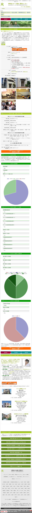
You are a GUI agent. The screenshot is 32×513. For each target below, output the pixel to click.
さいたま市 (21, 490)
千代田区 (18, 486)
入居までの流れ (19, 476)
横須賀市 (8, 490)
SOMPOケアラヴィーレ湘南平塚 (21, 413)
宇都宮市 (4, 492)
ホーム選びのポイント (12, 476)
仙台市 (18, 492)
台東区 (11, 486)
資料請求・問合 (4, 511)
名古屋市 (21, 492)
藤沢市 (29, 488)
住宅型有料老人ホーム (27, 369)
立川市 (19, 488)
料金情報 (16, 19)
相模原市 (4, 490)
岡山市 (19, 494)
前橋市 (8, 492)
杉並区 (29, 484)
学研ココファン (14, 53)
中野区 (25, 486)
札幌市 (14, 492)
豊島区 (21, 486)
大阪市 (3, 494)
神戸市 (16, 494)
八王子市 (12, 488)
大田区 (7, 484)
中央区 (14, 486)
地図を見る (25, 71)
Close (30, 510)
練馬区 (28, 486)
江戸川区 (3, 484)
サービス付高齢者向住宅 (16, 501)
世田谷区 (7, 486)
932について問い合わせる (9, 383)
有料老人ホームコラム (18, 474)
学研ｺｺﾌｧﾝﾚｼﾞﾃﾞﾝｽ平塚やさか (21, 401)
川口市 (25, 490)
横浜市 (22, 488)
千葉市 (11, 490)
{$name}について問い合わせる (19, 49)
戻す (28, 6)
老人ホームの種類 (25, 474)
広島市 (25, 494)
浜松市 (28, 492)
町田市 (16, 488)
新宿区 (26, 484)
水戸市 (11, 492)
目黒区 (9, 488)
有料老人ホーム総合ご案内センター (17, 4)
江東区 (16, 484)
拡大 (29, 6)
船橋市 (15, 490)
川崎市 (26, 488)
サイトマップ (18, 478)
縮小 (26, 6)
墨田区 (4, 486)
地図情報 (26, 19)
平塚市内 (10, 372)
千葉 (17, 490)
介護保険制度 (6, 476)
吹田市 (9, 494)
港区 (6, 488)
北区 (13, 484)
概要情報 (5, 19)
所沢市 (28, 490)
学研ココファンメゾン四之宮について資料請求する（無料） (16, 151)
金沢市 (22, 494)
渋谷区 (22, 484)
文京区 (3, 488)
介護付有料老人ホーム (18, 369)
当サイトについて (25, 476)
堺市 (6, 494)
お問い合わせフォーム (24, 505)
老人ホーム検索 (11, 474)
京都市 (12, 494)
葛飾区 (10, 484)
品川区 (19, 484)
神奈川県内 (12, 371)
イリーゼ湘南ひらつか (21, 388)
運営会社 (13, 478)
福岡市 (28, 494)
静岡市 (25, 492)
